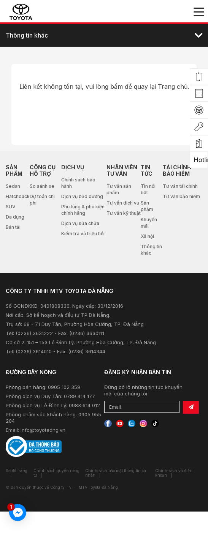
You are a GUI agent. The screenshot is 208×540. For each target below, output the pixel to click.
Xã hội (147, 236)
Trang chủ (172, 86)
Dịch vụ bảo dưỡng (82, 196)
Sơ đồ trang (16, 470)
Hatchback (18, 196)
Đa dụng (15, 217)
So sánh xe (42, 186)
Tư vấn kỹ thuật (123, 213)
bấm (116, 86)
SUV (11, 206)
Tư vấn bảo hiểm (181, 196)
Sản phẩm (147, 206)
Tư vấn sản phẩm (118, 189)
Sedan (13, 186)
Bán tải (13, 227)
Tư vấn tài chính (180, 186)
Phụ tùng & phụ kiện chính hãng (83, 210)
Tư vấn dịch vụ (122, 203)
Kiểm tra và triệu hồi (83, 233)
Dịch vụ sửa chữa (80, 223)
